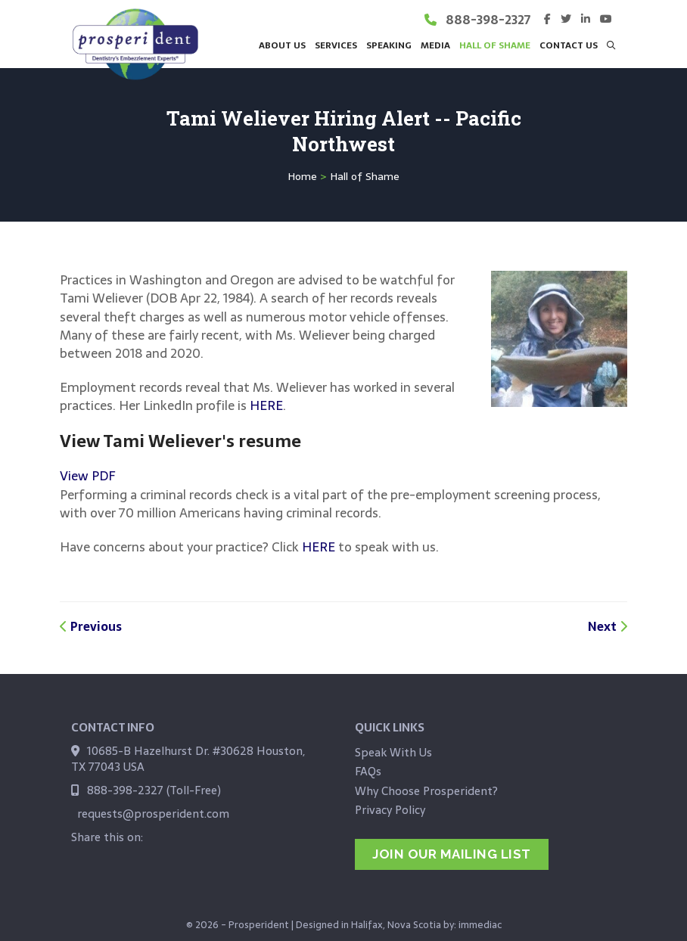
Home (302, 176)
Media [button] (435, 45)
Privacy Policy (390, 809)
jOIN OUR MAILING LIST (451, 854)
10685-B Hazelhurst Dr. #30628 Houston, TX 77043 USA (188, 758)
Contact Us (568, 45)
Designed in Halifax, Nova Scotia (368, 918)
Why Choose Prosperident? (426, 790)
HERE (266, 405)
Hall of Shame (494, 45)
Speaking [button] (389, 45)
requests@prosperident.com (153, 813)
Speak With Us (393, 752)
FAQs (368, 771)
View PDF (87, 475)
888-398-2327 (488, 20)
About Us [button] (282, 45)
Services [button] (336, 45)
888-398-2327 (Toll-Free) (154, 790)
